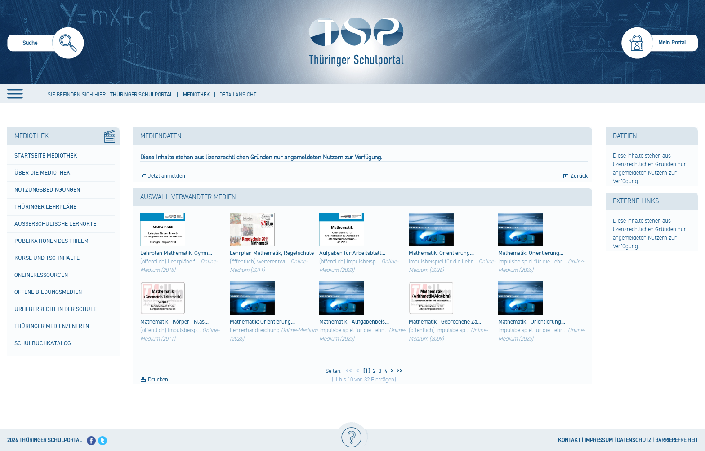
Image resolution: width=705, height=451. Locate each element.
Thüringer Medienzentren (51, 326)
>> (397, 371)
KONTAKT (569, 440)
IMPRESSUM (599, 440)
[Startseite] (354, 42)
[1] (366, 371)
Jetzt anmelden (166, 176)
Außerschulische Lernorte (55, 224)
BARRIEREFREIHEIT (676, 440)
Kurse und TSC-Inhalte (47, 258)
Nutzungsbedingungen (47, 189)
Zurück (579, 176)
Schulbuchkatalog (42, 343)
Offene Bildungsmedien (48, 292)
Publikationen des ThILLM (51, 241)
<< (349, 371)
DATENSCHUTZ (634, 440)
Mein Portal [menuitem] (672, 42)
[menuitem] (45, 44)
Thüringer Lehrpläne (45, 206)
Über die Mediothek (42, 172)
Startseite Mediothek (45, 155)
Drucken (158, 379)
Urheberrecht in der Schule (55, 309)
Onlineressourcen (41, 275)
